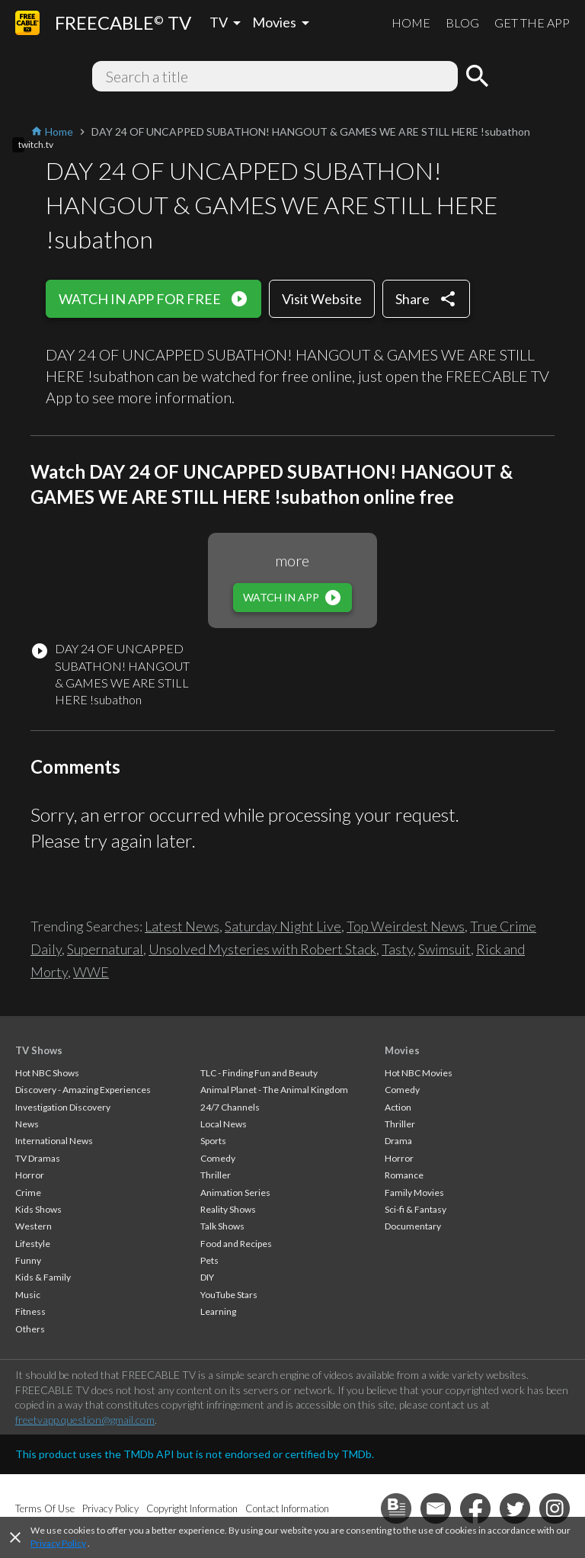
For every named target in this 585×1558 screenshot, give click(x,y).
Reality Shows (228, 1209)
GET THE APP (532, 22)
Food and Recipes (236, 1243)
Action (398, 1107)
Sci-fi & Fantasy (415, 1209)
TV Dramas (37, 1158)
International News (54, 1140)
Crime (28, 1192)
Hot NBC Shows (47, 1073)
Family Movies (414, 1192)
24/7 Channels (230, 1107)
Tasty (397, 949)
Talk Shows (222, 1226)
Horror (29, 1175)
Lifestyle (32, 1243)
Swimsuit (444, 949)
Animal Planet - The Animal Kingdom (274, 1089)
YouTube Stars (228, 1294)
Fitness (30, 1311)
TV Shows (38, 1050)
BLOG (462, 22)
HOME (411, 22)
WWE (91, 971)
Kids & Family (43, 1277)
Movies (402, 1050)
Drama (398, 1140)
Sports (213, 1140)
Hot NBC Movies (418, 1073)
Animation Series (235, 1192)
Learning (218, 1311)
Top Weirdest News (406, 926)
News (27, 1124)
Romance (404, 1175)
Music (27, 1294)
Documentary (413, 1226)
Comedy (217, 1158)
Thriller (215, 1175)
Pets (209, 1260)
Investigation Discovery (62, 1107)
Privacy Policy (58, 1543)
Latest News (182, 926)
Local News (223, 1124)
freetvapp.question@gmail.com (85, 1419)
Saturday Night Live (283, 926)
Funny (28, 1260)
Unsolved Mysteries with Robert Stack (262, 949)
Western (33, 1226)
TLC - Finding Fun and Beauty (259, 1073)
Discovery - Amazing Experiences (83, 1089)
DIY (207, 1277)
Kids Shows (38, 1209)
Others (30, 1329)
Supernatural (105, 949)
